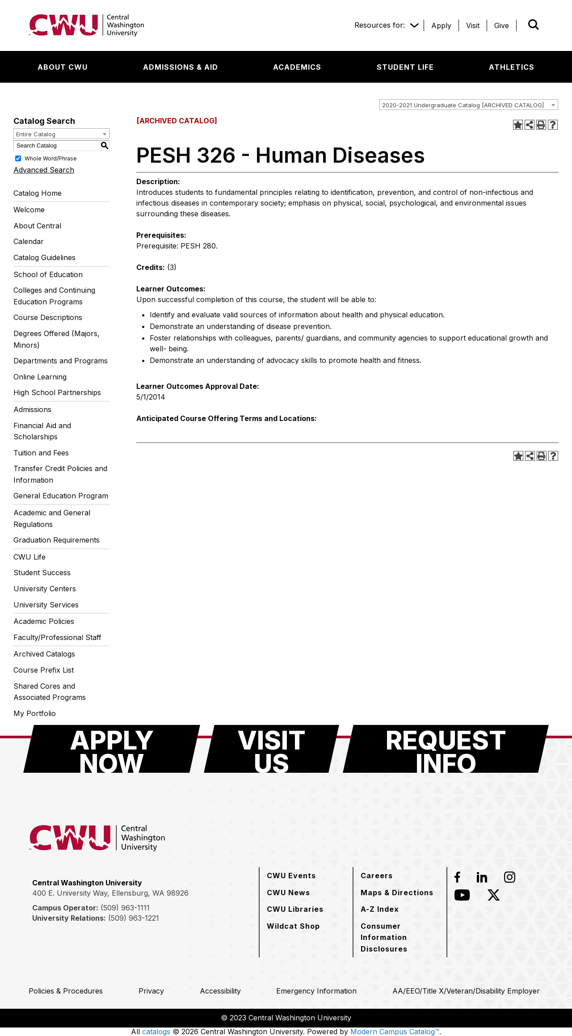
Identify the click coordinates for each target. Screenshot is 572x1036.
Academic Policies (43, 621)
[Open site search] (533, 24)
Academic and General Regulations (51, 518)
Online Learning (40, 376)
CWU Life (29, 556)
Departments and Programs (60, 360)
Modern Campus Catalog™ (394, 1031)
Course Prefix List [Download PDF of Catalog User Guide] (43, 669)
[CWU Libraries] (295, 909)
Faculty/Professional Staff (57, 637)
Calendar (28, 241)
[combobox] (468, 104)
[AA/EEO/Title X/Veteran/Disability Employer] (466, 991)
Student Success (42, 572)
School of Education (48, 274)
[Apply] (441, 25)
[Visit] (473, 25)
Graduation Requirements (56, 539)
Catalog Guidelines (44, 257)
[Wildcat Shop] (293, 926)
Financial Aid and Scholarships (42, 431)
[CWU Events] (291, 875)
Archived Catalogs (44, 653)
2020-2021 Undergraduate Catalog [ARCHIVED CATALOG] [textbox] (463, 105)
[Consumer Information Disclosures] (400, 937)
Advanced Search (43, 169)
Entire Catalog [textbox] (35, 134)
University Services (46, 604)
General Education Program (60, 495)
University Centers (44, 588)
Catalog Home (37, 193)
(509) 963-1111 (125, 907)
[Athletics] (511, 67)
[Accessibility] (220, 991)
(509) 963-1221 (133, 918)
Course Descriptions (47, 317)
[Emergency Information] (316, 991)
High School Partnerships (57, 392)
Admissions (32, 409)
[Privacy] (151, 991)
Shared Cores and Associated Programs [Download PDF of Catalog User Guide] (49, 692)
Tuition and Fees (41, 452)
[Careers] (377, 875)
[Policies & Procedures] (65, 991)
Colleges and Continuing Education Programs (54, 296)
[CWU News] (288, 892)
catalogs (156, 1031)
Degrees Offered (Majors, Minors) (56, 339)
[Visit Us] (271, 749)
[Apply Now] (112, 749)
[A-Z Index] (380, 909)
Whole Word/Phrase (51, 158)
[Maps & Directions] (397, 892)
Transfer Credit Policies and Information (60, 474)
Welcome (29, 209)
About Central (37, 225)
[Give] (502, 25)
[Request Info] (445, 749)
